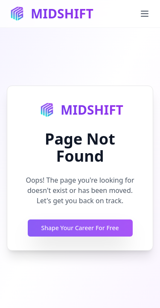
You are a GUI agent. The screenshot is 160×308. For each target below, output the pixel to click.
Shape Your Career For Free (80, 228)
